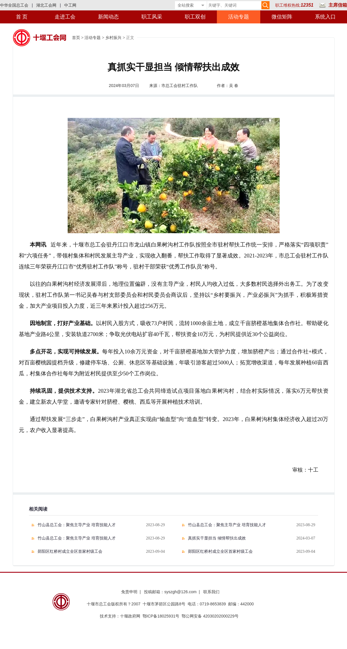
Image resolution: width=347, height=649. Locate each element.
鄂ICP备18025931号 (161, 616)
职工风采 (151, 17)
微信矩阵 (282, 17)
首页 (76, 37)
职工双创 (195, 17)
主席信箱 (337, 5)
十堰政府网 (130, 616)
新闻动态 (108, 17)
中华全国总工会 (14, 5)
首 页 (22, 17)
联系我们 (211, 591)
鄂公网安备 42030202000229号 (211, 616)
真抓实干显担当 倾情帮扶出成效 (217, 538)
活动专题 (238, 17)
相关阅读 (38, 509)
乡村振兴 (113, 37)
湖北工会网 (46, 5)
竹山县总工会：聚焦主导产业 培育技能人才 (77, 525)
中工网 (70, 5)
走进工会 (65, 17)
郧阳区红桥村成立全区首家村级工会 (70, 551)
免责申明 (129, 591)
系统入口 (325, 17)
